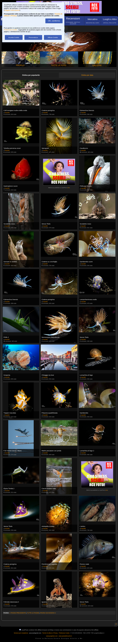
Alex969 (7, 112)
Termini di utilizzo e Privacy (50, 633)
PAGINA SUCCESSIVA (48, 613)
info (68, 187)
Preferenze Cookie (10, 30)
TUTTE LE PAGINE (33, 613)
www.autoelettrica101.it (65, 636)
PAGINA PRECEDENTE (18, 613)
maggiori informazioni (12, 10)
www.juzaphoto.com (52, 636)
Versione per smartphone (21, 633)
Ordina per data (87, 75)
